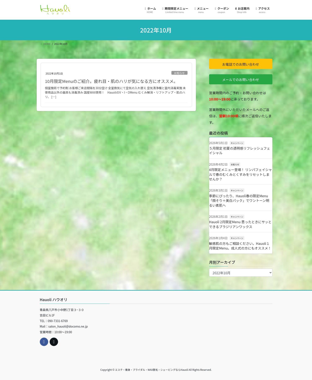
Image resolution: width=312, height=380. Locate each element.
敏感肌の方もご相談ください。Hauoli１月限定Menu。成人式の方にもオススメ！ (240, 246)
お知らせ (179, 73)
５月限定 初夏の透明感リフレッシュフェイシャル (239, 150)
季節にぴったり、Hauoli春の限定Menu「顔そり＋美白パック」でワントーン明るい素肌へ (239, 200)
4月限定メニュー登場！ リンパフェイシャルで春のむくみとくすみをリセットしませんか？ (240, 174)
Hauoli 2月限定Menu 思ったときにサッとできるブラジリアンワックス (240, 224)
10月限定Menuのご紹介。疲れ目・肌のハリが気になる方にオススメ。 (111, 81)
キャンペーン (237, 143)
